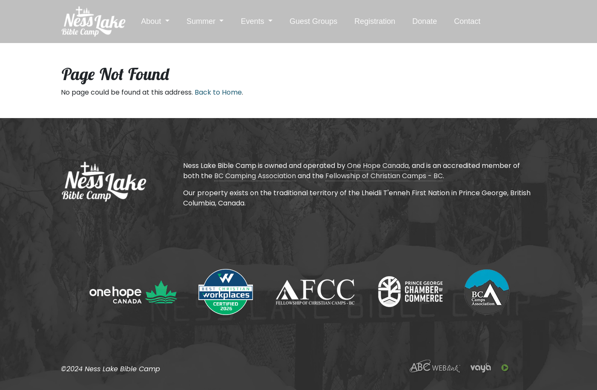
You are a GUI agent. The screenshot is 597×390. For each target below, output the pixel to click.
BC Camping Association (255, 176)
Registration (374, 21)
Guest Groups (313, 21)
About (152, 21)
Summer (202, 21)
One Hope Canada (378, 165)
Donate (424, 21)
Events (253, 21)
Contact (467, 21)
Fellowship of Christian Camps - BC (384, 176)
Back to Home (218, 92)
